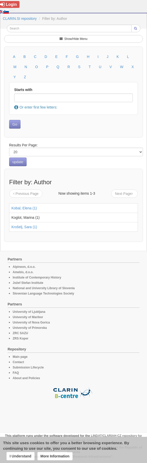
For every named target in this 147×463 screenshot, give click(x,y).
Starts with (23, 90)
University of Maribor (28, 317)
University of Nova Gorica (31, 322)
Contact (18, 362)
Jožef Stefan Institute (28, 283)
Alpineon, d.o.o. (24, 267)
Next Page (124, 194)
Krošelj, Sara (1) (24, 227)
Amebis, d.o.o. (23, 272)
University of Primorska (30, 328)
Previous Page (26, 194)
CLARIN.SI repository (20, 19)
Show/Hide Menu (73, 39)
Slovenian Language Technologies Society (43, 293)
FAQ (16, 373)
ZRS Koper (20, 338)
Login (8, 4)
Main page (20, 357)
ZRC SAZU (20, 333)
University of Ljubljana (29, 312)
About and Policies (26, 378)
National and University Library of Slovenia (44, 288)
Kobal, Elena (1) (24, 208)
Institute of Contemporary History (37, 277)
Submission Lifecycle (28, 367)
